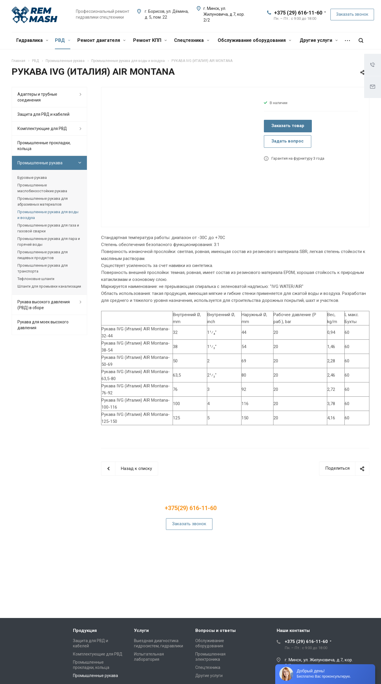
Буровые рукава (32, 177)
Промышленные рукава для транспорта (42, 268)
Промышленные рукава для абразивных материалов (42, 201)
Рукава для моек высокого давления (43, 325)
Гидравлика (32, 40)
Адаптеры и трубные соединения (37, 97)
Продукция (85, 630)
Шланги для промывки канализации (49, 286)
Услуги (141, 630)
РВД (62, 40)
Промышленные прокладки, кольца (44, 145)
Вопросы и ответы (215, 630)
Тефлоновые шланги (35, 279)
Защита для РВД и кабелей (43, 114)
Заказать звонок (352, 14)
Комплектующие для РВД (42, 128)
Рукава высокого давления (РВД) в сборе (43, 305)
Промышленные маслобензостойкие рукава (42, 188)
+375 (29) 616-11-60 (298, 13)
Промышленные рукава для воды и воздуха (47, 215)
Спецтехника (191, 40)
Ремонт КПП (150, 40)
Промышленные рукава (39, 163)
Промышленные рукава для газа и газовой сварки (48, 228)
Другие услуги (319, 40)
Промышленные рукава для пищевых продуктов (42, 255)
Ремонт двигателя (101, 40)
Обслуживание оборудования (254, 40)
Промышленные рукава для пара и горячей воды (48, 241)
